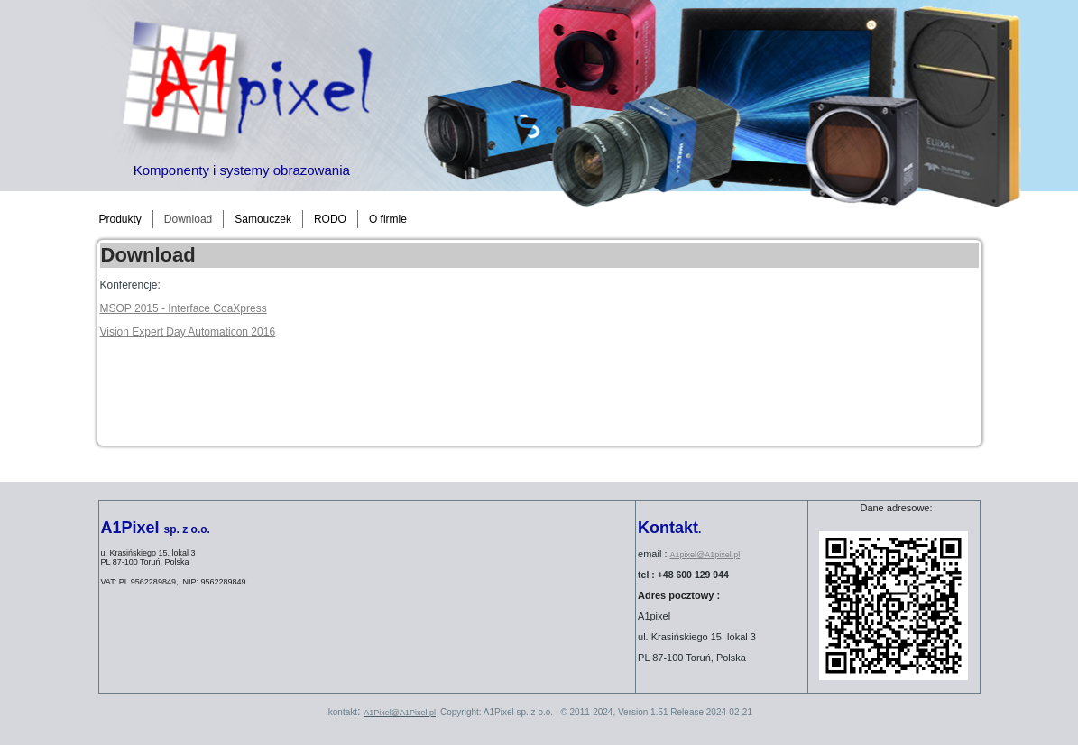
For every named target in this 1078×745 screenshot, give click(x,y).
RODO (330, 219)
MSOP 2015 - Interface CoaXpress (183, 308)
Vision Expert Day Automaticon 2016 (188, 332)
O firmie (388, 219)
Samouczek (263, 219)
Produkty (120, 219)
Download (188, 219)
